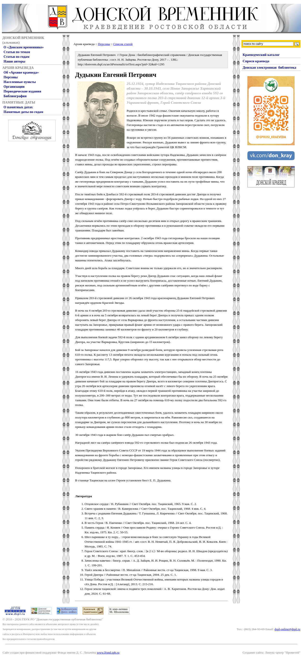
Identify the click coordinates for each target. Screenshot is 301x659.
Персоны (11, 77)
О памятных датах (18, 107)
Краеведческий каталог (261, 55)
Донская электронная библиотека (269, 67)
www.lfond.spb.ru (108, 652)
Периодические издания (22, 91)
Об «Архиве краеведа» (21, 72)
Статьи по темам (17, 52)
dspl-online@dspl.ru (287, 629)
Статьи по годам (16, 56)
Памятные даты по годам (23, 112)
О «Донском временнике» (24, 47)
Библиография (15, 96)
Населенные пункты (20, 82)
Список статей (123, 44)
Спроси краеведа (256, 61)
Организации (14, 86)
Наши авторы (14, 61)
